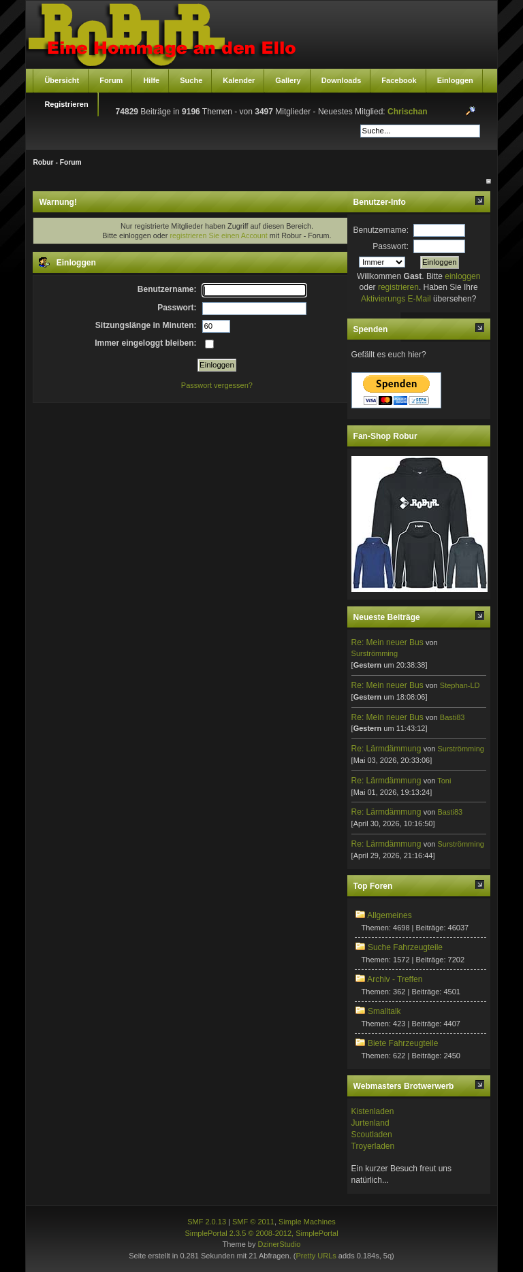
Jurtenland (370, 1123)
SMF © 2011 (253, 1222)
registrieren (398, 287)
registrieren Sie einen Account (218, 235)
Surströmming (374, 653)
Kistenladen (372, 1111)
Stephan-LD (460, 685)
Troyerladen (373, 1146)
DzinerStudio (278, 1244)
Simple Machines (307, 1222)
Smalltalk (384, 1011)
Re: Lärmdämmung (386, 748)
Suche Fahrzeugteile (405, 947)
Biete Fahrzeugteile (403, 1043)
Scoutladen (371, 1134)
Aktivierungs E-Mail (396, 299)
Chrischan (407, 111)
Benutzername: (381, 230)
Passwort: (391, 246)
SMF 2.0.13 (206, 1222)
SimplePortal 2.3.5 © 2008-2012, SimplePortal (261, 1233)
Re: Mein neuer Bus (387, 642)
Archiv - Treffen (394, 979)
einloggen (462, 276)
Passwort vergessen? (217, 385)
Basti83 (452, 717)
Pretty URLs (316, 1256)
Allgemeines (389, 915)
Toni (444, 781)
